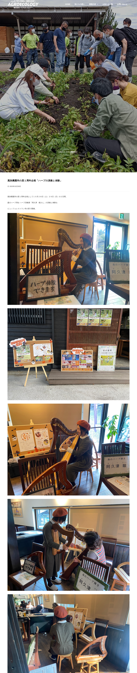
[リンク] (23, 4)
